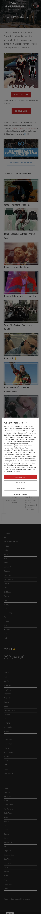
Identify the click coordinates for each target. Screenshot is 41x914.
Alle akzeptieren (20, 477)
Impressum (24, 494)
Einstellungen (20, 488)
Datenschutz (16, 494)
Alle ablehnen (20, 482)
